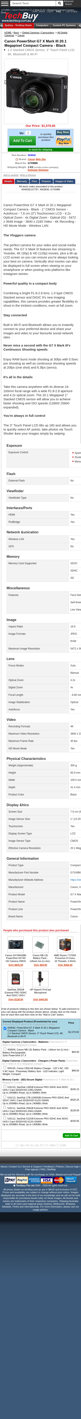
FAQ (42, 1169)
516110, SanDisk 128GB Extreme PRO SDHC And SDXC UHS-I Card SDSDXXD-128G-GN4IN (35, 1090)
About (4, 1166)
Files (34, 181)
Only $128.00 (15, 999)
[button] (71, 1135)
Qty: (22, 133)
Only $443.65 (40, 999)
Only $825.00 (15, 965)
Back (16, 32)
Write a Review (28, 175)
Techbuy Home (18, 25)
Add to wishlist (11, 175)
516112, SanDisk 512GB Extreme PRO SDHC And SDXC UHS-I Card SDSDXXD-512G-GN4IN (35, 1121)
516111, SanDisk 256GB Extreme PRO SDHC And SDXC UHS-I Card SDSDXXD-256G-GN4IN (35, 1111)
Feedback (48, 1166)
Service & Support (32, 1166)
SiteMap (51, 1169)
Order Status (38, 11)
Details (8, 181)
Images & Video (64, 181)
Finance (46, 181)
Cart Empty (71, 11)
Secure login (72, 1166)
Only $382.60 (65, 965)
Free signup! (31, 1169)
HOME (8, 32)
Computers (42, 25)
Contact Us (14, 1166)
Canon (21, 35)
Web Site (41, 159)
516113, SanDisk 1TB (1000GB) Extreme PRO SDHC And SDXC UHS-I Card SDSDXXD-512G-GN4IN (36, 1100)
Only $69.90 (40, 965)
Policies (60, 1166)
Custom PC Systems (64, 25)
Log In (50, 11)
